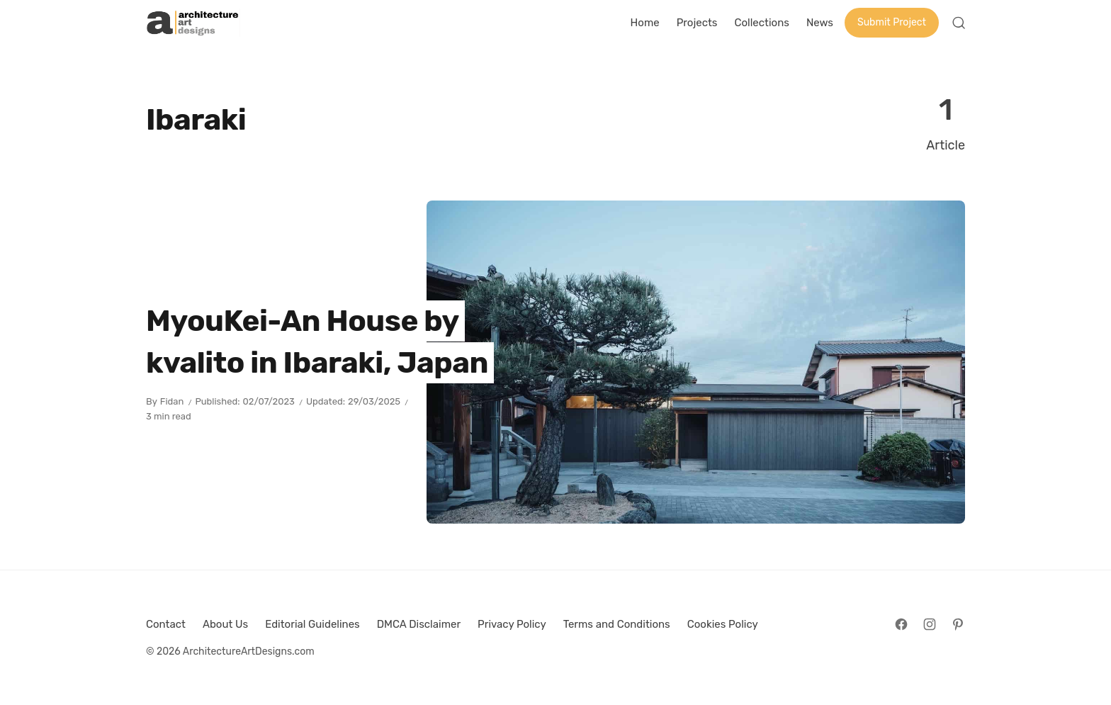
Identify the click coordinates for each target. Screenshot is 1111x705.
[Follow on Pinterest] (958, 624)
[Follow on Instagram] (929, 624)
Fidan (172, 401)
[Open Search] (958, 23)
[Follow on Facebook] (901, 624)
